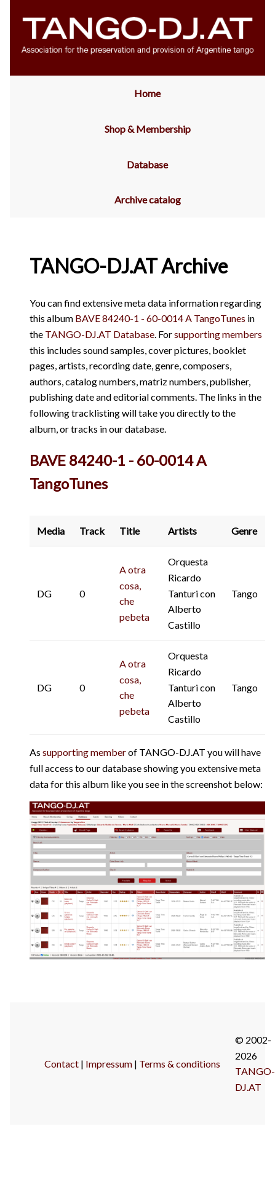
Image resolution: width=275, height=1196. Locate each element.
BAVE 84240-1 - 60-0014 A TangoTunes (160, 318)
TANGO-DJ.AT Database (99, 334)
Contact (61, 1063)
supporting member (84, 752)
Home (147, 93)
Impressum (109, 1063)
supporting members (218, 334)
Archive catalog (147, 199)
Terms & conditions (179, 1063)
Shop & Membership (148, 129)
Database (147, 164)
